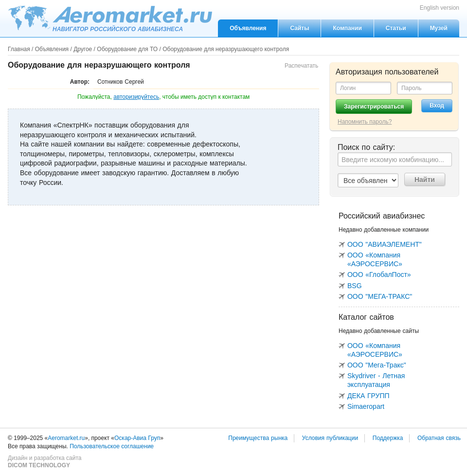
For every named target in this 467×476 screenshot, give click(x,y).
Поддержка (388, 438)
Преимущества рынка (257, 438)
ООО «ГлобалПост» (379, 274)
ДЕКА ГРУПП (368, 396)
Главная (19, 49)
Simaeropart (365, 406)
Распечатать (301, 66)
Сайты (299, 28)
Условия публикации (330, 438)
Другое (82, 49)
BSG (354, 286)
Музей (439, 28)
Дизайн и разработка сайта (44, 462)
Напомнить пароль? (365, 122)
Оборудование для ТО (127, 49)
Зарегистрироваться (374, 106)
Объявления (248, 28)
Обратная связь (439, 438)
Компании (347, 28)
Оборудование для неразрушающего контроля (225, 49)
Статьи (396, 28)
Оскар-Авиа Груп (137, 438)
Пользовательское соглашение (112, 446)
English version (439, 8)
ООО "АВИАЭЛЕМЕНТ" (384, 244)
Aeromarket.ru (110, 18)
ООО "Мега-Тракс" (376, 365)
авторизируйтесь (136, 96)
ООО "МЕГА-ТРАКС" (379, 296)
